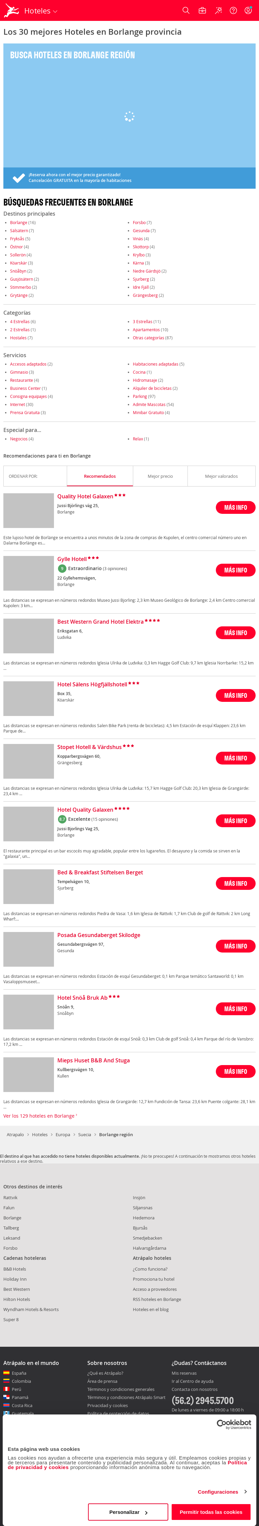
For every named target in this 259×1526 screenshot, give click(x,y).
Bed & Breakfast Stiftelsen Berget (100, 872)
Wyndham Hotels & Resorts (31, 1309)
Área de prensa (102, 1381)
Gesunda (141, 230)
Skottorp (141, 246)
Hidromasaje (145, 380)
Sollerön (18, 254)
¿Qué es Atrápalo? (105, 1373)
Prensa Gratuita (25, 412)
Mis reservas (184, 1373)
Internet (17, 404)
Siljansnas (142, 1208)
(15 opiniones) (104, 819)
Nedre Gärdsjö (147, 271)
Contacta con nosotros (195, 1389)
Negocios (19, 438)
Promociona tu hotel (153, 1279)
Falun (9, 1208)
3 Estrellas (142, 321)
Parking (140, 396)
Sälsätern (19, 230)
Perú (16, 1389)
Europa (63, 1134)
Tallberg (11, 1228)
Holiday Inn (15, 1279)
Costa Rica (22, 1405)
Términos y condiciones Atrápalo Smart (126, 1397)
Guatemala (23, 1413)
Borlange (18, 222)
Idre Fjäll (141, 287)
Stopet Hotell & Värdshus (89, 747)
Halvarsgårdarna (149, 1248)
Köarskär (18, 263)
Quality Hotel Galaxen (85, 496)
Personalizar (128, 1512)
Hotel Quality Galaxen (85, 810)
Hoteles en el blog (151, 1309)
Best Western (16, 1289)
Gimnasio (19, 372)
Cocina (139, 372)
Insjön (139, 1197)
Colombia (21, 1381)
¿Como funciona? (150, 1269)
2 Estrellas (20, 329)
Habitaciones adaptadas (155, 364)
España (19, 1373)
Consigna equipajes (28, 396)
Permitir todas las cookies (211, 1512)
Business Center (25, 388)
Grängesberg (145, 295)
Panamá (20, 1397)
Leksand (11, 1238)
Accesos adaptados (28, 364)
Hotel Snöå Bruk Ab (82, 998)
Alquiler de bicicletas (152, 388)
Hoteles (40, 1134)
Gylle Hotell (72, 559)
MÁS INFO (235, 507)
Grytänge (19, 295)
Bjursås (140, 1228)
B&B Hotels (14, 1269)
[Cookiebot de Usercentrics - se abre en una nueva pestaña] (221, 1425)
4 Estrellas (20, 321)
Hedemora (143, 1218)
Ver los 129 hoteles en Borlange (40, 1116)
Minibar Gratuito (148, 412)
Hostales (18, 337)
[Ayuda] (233, 10)
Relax (138, 438)
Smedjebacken (147, 1238)
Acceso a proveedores (155, 1289)
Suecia (84, 1134)
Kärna (138, 263)
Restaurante (21, 380)
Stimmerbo (20, 287)
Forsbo (139, 222)
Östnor (16, 246)
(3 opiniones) (115, 568)
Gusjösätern (21, 279)
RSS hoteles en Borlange (157, 1299)
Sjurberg (141, 279)
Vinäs (138, 238)
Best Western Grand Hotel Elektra (100, 622)
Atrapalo (15, 1134)
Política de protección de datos (118, 1413)
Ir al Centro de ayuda (192, 1381)
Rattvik (10, 1197)
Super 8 (11, 1319)
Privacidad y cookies (107, 1405)
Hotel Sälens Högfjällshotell (92, 684)
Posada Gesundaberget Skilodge (98, 935)
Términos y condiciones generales (120, 1389)
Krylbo (139, 254)
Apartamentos (146, 329)
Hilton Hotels (16, 1299)
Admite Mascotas (149, 404)
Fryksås (17, 238)
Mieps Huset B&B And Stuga (93, 1060)
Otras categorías (148, 337)
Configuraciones (218, 1492)
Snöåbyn (18, 271)
